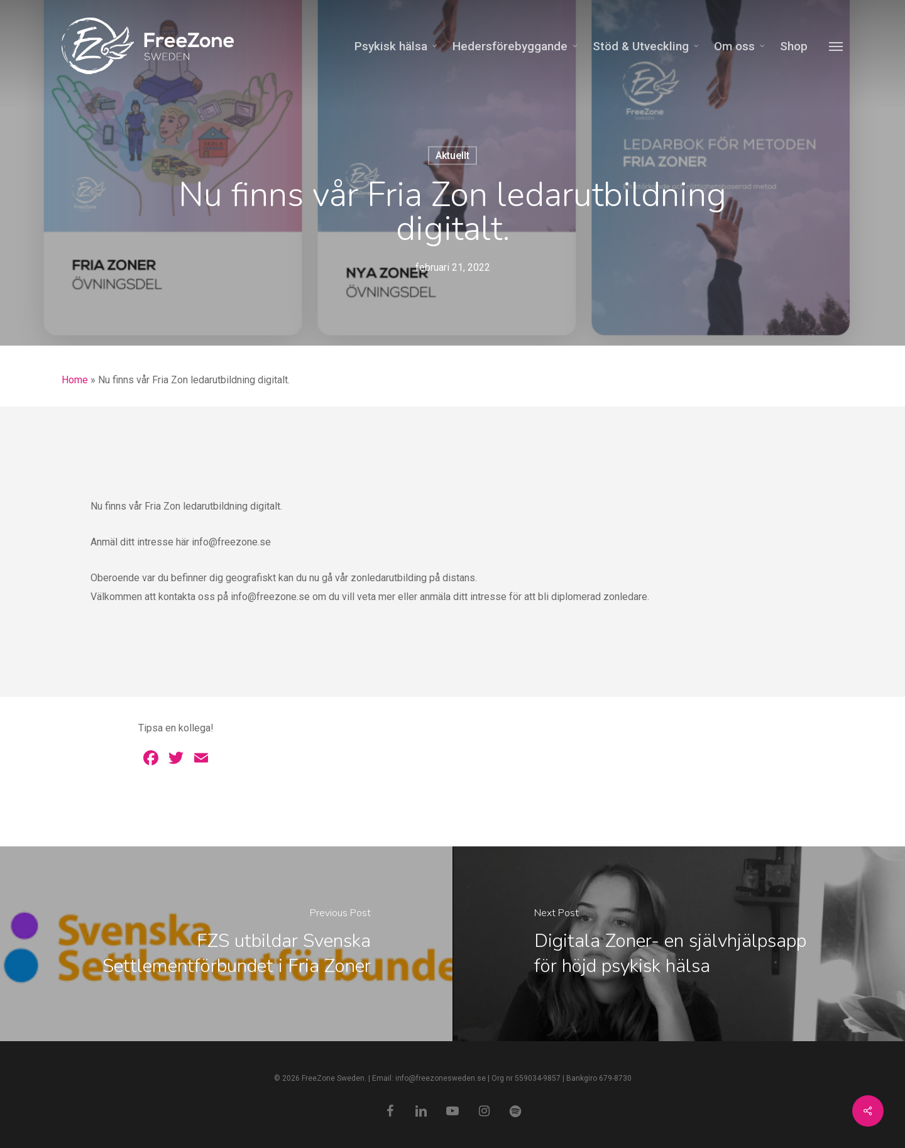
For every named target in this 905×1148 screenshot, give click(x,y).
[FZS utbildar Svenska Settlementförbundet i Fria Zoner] (226, 943)
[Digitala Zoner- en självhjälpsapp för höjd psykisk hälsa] (678, 943)
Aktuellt (452, 155)
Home (75, 380)
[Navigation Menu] (836, 46)
